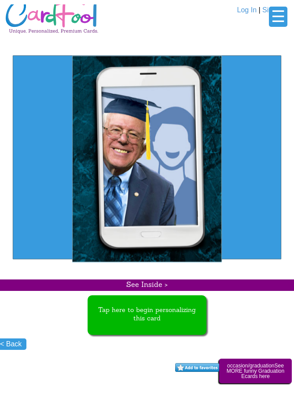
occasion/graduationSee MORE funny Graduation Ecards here (255, 371)
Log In (247, 10)
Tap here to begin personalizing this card (147, 314)
